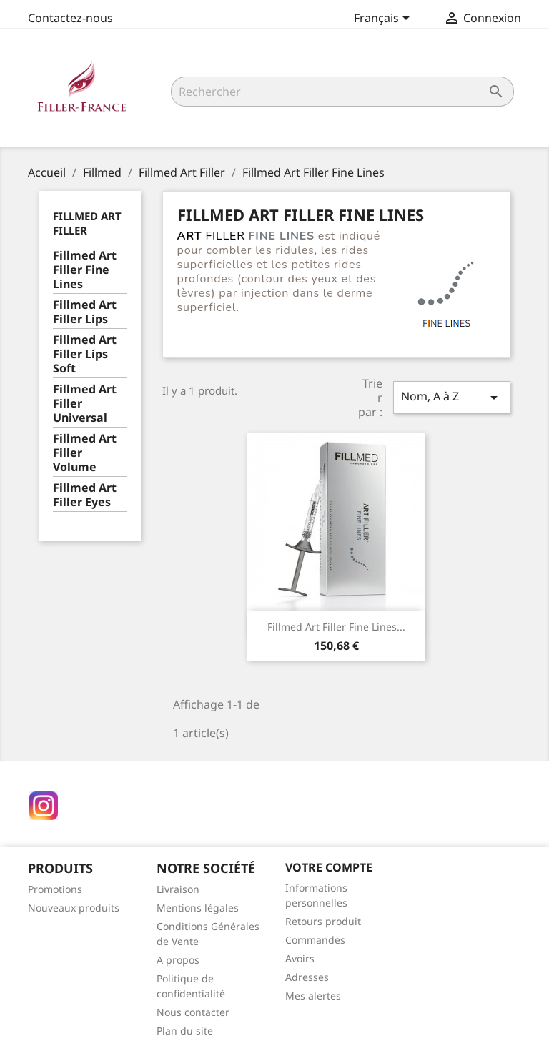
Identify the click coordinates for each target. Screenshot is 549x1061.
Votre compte (328, 867)
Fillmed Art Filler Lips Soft (85, 354)
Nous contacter (193, 1012)
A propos (178, 960)
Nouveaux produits (73, 907)
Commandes (315, 940)
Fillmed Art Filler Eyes (85, 495)
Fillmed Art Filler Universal (85, 403)
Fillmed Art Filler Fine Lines (85, 270)
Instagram (43, 805)
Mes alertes (313, 995)
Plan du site (185, 1030)
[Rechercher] (342, 92)
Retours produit (323, 921)
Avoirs (300, 958)
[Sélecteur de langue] (384, 19)
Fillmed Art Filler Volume (85, 453)
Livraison (178, 889)
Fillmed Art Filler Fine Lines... (336, 626)
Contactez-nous (70, 18)
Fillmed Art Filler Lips (85, 312)
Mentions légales (198, 907)
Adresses (307, 977)
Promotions (55, 889)
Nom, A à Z (452, 397)
